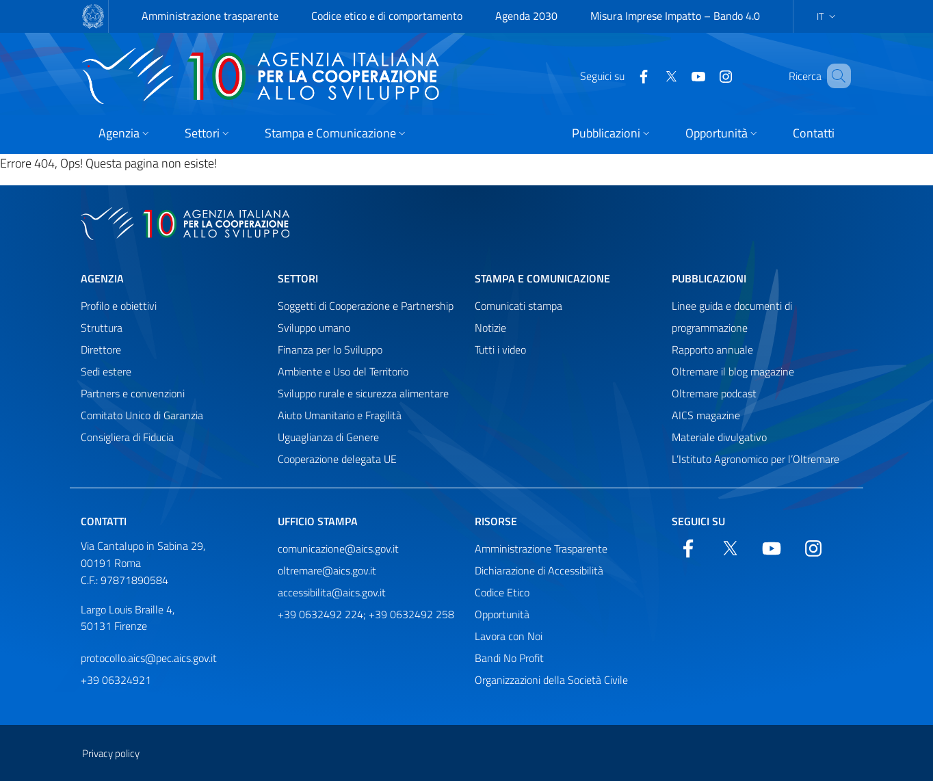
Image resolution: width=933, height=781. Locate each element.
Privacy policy (111, 753)
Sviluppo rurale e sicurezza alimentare (363, 393)
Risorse (496, 521)
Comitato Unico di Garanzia (142, 415)
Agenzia (102, 278)
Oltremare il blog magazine (733, 371)
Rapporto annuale (712, 349)
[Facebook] (624, 75)
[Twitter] (651, 75)
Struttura (101, 327)
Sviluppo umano (314, 327)
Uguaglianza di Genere (328, 437)
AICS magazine (706, 415)
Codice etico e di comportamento (386, 16)
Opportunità (502, 614)
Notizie (490, 327)
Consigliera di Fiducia (127, 437)
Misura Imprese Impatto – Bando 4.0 (675, 16)
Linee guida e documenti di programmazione (732, 316)
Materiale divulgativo (719, 437)
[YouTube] (678, 75)
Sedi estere (106, 371)
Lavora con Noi (508, 636)
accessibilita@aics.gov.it (332, 592)
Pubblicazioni (709, 278)
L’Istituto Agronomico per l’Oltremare (755, 459)
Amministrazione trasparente (210, 16)
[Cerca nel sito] (834, 75)
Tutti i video (500, 349)
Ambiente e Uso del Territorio (343, 371)
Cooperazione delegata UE (337, 459)
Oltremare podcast (714, 393)
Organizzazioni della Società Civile (551, 680)
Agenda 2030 (526, 16)
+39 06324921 (116, 680)
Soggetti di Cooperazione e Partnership (366, 305)
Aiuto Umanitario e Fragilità (340, 415)
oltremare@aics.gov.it (327, 570)
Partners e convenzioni (133, 393)
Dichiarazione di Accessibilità (539, 570)
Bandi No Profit (509, 658)
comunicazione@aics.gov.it (338, 548)
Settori (298, 278)
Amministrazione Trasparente (541, 548)
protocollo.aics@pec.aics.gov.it (149, 658)
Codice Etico (502, 592)
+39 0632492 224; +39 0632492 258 (366, 614)
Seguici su (698, 521)
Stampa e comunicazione (542, 278)
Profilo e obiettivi (119, 305)
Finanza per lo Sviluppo (330, 349)
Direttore (101, 349)
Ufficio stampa (318, 521)
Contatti (104, 521)
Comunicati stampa (518, 305)
